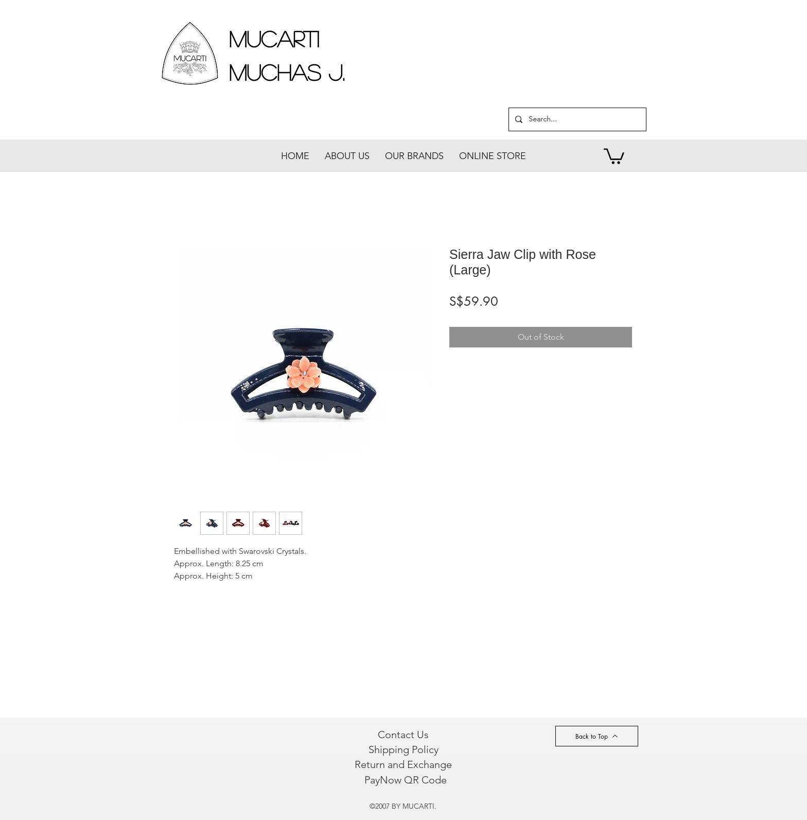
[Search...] (576, 119)
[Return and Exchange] (403, 764)
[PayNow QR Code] (405, 780)
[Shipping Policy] (403, 749)
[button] (614, 155)
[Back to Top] (596, 736)
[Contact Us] (403, 734)
